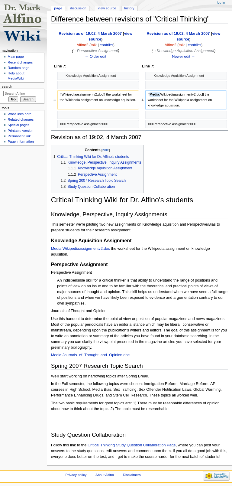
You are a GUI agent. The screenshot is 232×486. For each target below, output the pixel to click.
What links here (19, 114)
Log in (221, 2)
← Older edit (95, 56)
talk (94, 45)
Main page (16, 56)
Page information (21, 141)
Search (7, 86)
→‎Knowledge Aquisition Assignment (183, 51)
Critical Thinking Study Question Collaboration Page (132, 445)
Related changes (21, 119)
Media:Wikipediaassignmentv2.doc (80, 248)
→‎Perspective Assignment (95, 51)
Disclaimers (132, 475)
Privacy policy (76, 475)
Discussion (78, 8)
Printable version (20, 130)
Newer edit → (183, 56)
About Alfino (104, 475)
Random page (18, 68)
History (129, 8)
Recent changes (20, 62)
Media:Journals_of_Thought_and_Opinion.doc (90, 355)
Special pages (18, 125)
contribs (106, 45)
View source (107, 8)
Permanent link (19, 136)
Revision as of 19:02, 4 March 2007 (90, 33)
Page (58, 8)
